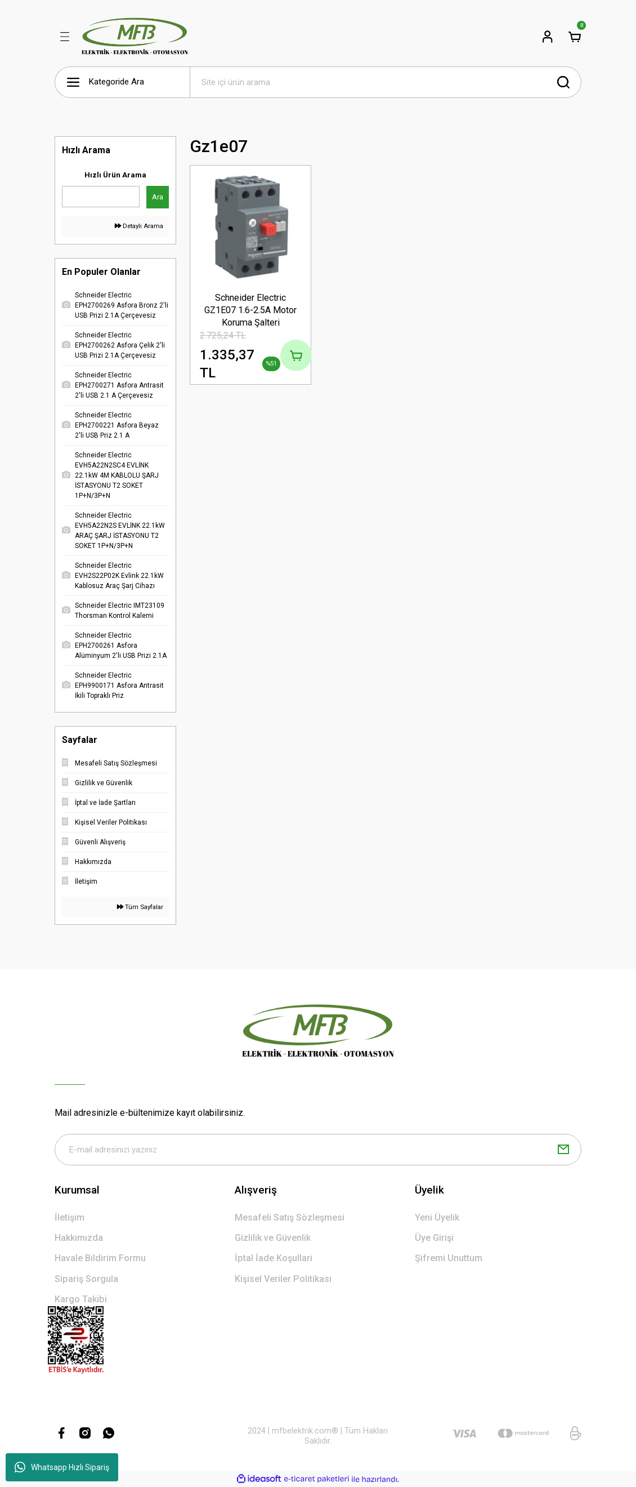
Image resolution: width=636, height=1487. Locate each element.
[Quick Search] (101, 196)
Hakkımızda (79, 1237)
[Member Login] (547, 36)
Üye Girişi (434, 1237)
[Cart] (574, 36)
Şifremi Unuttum (448, 1258)
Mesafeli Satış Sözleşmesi (289, 1217)
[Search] (385, 82)
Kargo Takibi (81, 1299)
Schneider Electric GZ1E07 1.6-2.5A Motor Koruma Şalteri (250, 310)
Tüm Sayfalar (140, 907)
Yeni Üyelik (437, 1217)
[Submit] (563, 1149)
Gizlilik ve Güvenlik (273, 1237)
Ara (157, 197)
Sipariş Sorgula (86, 1279)
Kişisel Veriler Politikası (283, 1279)
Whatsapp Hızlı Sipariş (62, 1467)
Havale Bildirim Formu (100, 1258)
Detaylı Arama (139, 226)
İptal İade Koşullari (273, 1258)
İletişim (69, 1217)
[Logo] (135, 36)
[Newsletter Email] (318, 1149)
